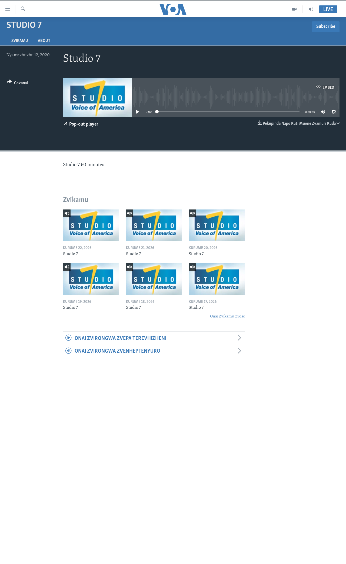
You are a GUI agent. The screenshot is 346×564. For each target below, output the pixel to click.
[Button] (17, 83)
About (44, 41)
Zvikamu (19, 41)
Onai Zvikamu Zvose (227, 316)
